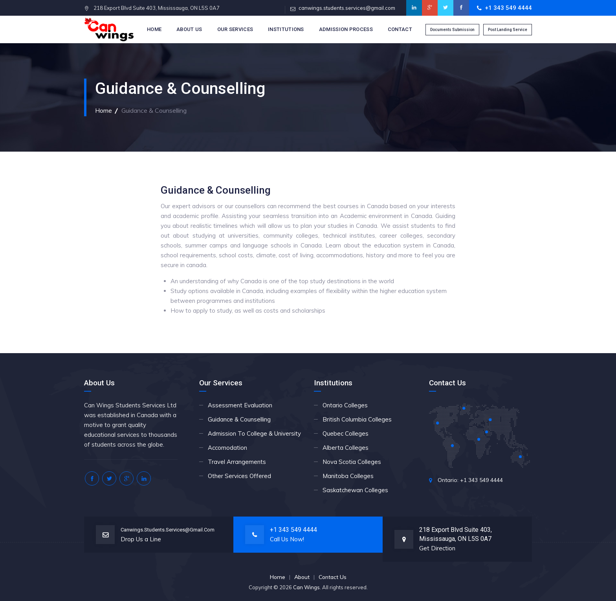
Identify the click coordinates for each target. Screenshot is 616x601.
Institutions (286, 29)
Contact (400, 29)
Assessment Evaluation (240, 405)
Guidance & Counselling (239, 419)
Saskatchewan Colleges (355, 490)
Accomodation (227, 447)
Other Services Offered (239, 476)
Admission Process (346, 29)
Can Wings (306, 587)
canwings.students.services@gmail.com (347, 8)
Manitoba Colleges (348, 476)
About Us (189, 29)
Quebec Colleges (345, 433)
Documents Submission (452, 29)
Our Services (235, 29)
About (302, 577)
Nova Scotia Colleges (352, 461)
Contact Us (332, 577)
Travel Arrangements (237, 461)
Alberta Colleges (345, 447)
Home (154, 29)
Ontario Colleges (345, 405)
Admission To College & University (254, 433)
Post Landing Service (507, 29)
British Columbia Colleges (357, 419)
